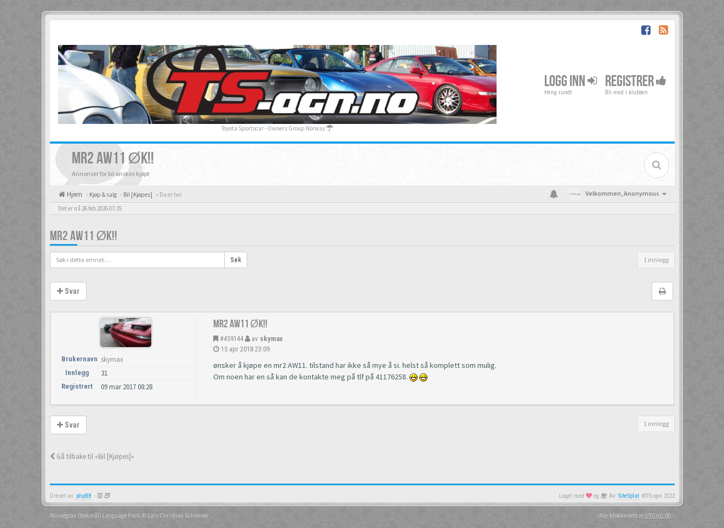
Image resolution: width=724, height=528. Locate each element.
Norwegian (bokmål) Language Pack (95, 515)
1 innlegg (656, 260)
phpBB (84, 495)
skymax (271, 338)
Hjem (73, 194)
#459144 (231, 338)
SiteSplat (628, 495)
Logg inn (570, 81)
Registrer (635, 81)
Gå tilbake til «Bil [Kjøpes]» (92, 456)
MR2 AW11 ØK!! (84, 236)
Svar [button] (68, 291)
